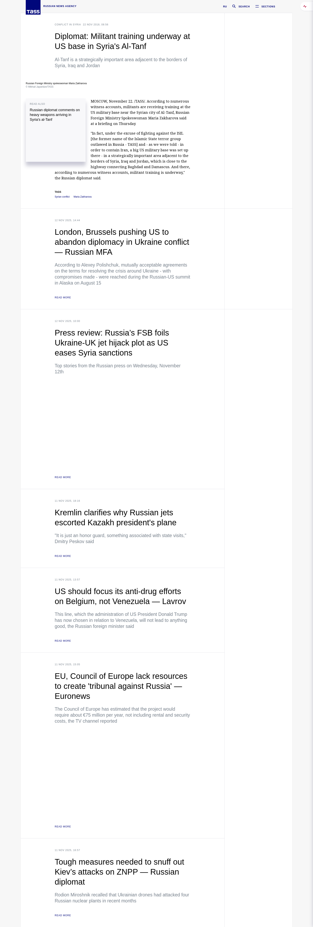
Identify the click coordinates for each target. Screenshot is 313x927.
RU (225, 6)
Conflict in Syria (68, 24)
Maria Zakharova (83, 197)
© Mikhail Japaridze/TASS (39, 86)
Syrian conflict (62, 197)
